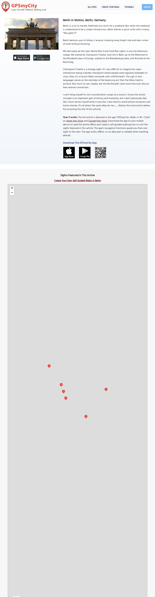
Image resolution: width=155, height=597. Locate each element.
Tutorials (129, 7)
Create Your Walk (110, 7)
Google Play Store (97, 121)
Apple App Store (74, 121)
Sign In (147, 7)
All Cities (92, 7)
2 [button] (65, 398)
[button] (12, 188)
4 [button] (61, 384)
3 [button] (63, 391)
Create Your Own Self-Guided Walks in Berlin (77, 181)
